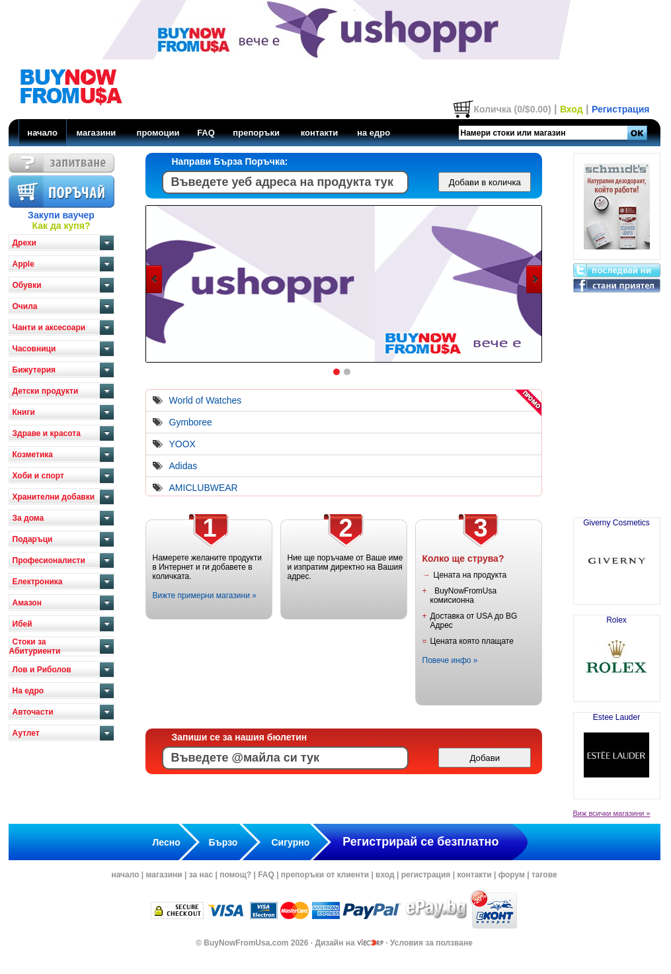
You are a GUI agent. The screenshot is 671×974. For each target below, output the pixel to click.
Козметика (33, 454)
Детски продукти (46, 391)
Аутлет (26, 733)
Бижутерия (34, 370)
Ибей (22, 624)
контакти (319, 133)
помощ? (235, 874)
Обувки (27, 285)
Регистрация (621, 109)
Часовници (34, 348)
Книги (24, 412)
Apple (23, 264)
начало (42, 133)
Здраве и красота (47, 433)
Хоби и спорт (38, 475)
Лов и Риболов (42, 669)
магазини (96, 133)
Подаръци (33, 539)
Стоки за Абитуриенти (35, 646)
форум (511, 874)
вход (385, 874)
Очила (25, 306)
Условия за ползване (431, 943)
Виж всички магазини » (612, 813)
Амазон (27, 602)
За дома (28, 518)
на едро (373, 133)
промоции (158, 133)
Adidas (183, 466)
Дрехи (24, 242)
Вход (571, 109)
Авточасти (33, 712)
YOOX (182, 444)
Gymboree (190, 422)
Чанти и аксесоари (49, 327)
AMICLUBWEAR (203, 487)
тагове (544, 874)
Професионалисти (49, 560)
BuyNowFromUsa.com (246, 943)
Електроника (38, 581)
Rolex (617, 653)
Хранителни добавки (54, 497)
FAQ (206, 133)
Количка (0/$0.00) (512, 109)
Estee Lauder (617, 750)
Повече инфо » (450, 660)
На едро (28, 690)
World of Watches (205, 400)
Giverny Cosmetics (616, 556)
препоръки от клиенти (325, 874)
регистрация (426, 874)
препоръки (256, 133)
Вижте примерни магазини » (205, 595)
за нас (201, 874)
